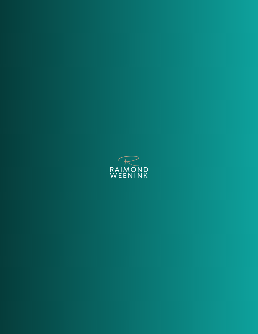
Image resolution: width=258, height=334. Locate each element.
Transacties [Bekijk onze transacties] (146, 293)
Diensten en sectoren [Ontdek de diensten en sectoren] (156, 287)
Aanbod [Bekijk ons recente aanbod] (142, 280)
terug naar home (129, 151)
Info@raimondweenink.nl (46, 287)
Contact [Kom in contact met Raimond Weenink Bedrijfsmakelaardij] (143, 307)
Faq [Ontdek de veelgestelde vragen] (138, 300)
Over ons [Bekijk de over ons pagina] (144, 274)
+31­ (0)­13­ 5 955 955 (39, 293)
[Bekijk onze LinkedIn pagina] (24, 307)
